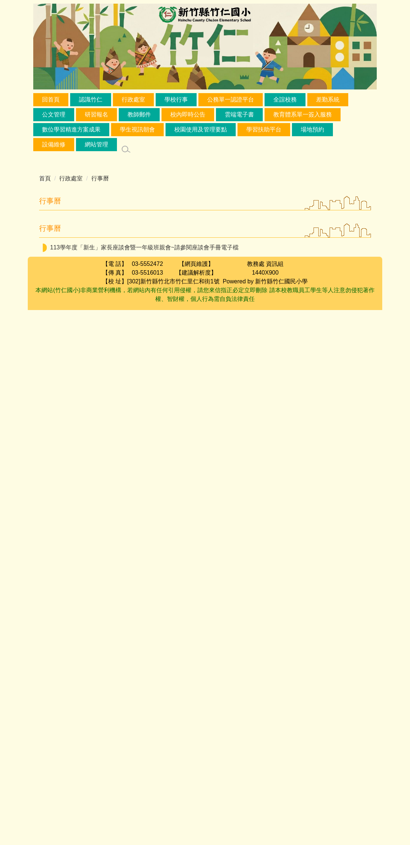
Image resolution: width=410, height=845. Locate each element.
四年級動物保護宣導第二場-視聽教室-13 (178, 737)
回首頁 (51, 99)
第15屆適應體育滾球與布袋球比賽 (266, 726)
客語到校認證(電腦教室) (238, 404)
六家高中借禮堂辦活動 (222, 507)
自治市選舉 (144, 599)
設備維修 (53, 144)
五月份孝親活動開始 (205, 673)
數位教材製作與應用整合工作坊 (321, 249)
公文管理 (53, 114)
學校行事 (176, 99)
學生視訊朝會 (137, 129)
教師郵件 (139, 114)
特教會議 (223, 688)
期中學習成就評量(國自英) (223, 462)
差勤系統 (327, 99)
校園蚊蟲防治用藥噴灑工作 (272, 630)
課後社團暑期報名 (184, 646)
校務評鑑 (339, 657)
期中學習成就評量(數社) (301, 478)
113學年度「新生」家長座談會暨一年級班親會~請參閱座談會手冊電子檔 (144, 782)
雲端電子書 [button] (239, 114)
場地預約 (312, 129)
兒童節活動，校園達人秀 (147, 249)
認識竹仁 (90, 99)
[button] (165, 218)
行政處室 (133, 99)
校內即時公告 (187, 114)
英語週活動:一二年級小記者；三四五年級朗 (182, 657)
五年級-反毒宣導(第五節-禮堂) (185, 433)
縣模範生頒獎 (254, 249)
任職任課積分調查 (303, 359)
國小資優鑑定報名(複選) (198, 599)
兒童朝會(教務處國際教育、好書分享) (281, 433)
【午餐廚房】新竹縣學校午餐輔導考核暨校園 (203, 478)
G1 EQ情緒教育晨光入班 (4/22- (175, 568)
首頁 (45, 178)
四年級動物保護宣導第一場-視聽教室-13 (202, 583)
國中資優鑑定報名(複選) (263, 343)
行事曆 (100, 178)
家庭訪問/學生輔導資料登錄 (235, 359)
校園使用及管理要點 (200, 129)
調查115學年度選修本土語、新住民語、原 (299, 327)
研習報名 (96, 114)
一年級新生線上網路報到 (256, 568)
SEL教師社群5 (256, 599)
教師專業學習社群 (319, 568)
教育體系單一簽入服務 (302, 114)
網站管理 (96, 144)
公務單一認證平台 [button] (230, 99)
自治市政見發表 (238, 538)
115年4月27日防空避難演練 (283, 657)
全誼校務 (285, 99)
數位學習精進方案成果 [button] (71, 129)
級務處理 (276, 462)
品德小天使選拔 (207, 249)
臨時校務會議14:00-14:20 (299, 699)
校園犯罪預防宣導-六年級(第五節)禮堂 (266, 646)
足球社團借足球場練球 (256, 523)
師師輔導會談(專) (238, 388)
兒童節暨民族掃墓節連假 (263, 280)
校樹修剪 (272, 507)
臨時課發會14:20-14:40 (238, 710)
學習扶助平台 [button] (263, 129)
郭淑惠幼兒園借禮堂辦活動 (275, 615)
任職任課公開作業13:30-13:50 (281, 688)
